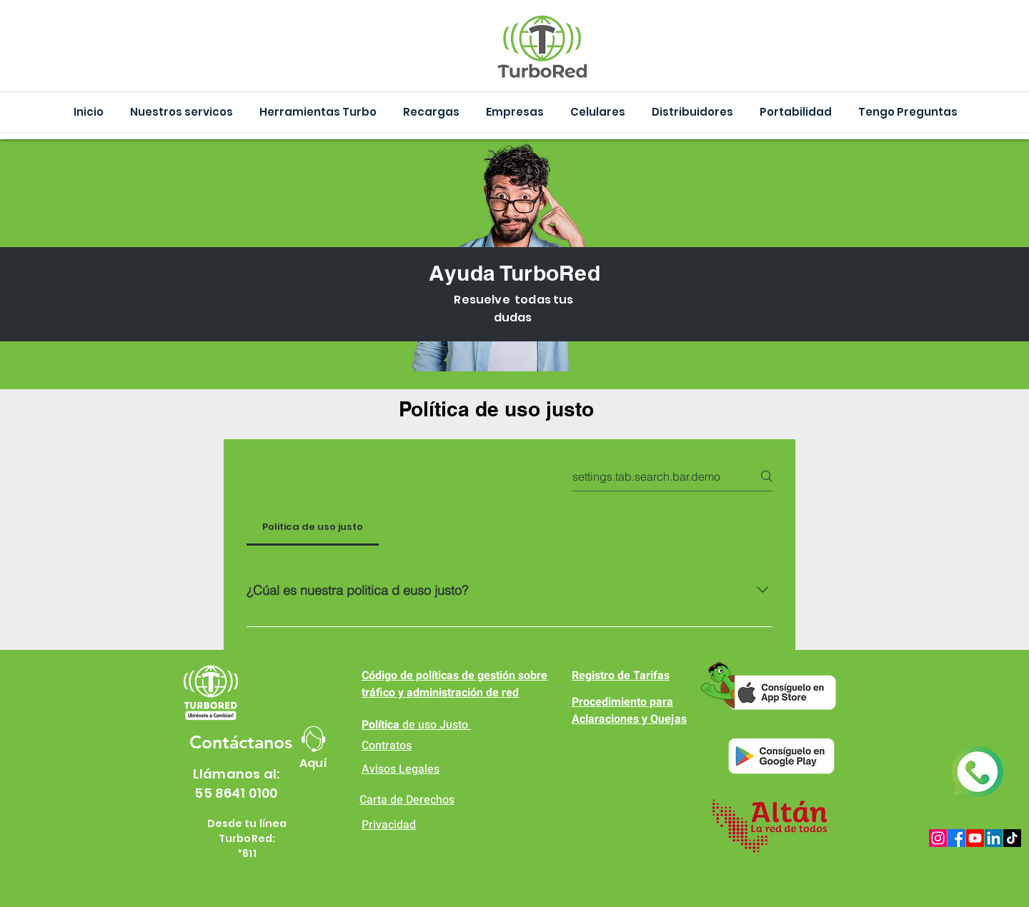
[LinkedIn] (994, 838)
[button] (318, 112)
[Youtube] (975, 838)
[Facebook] (956, 838)
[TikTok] (1012, 838)
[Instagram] (938, 838)
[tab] (313, 527)
